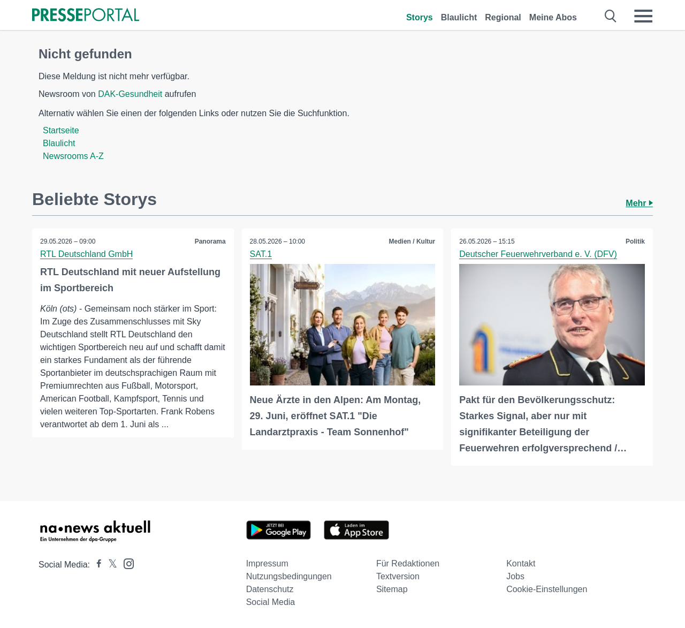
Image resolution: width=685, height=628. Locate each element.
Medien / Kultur (412, 241)
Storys (419, 17)
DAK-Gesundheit (130, 94)
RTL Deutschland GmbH (86, 254)
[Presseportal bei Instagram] (125, 563)
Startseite (61, 130)
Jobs (515, 576)
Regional (503, 17)
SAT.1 (261, 254)
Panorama (210, 241)
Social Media (270, 602)
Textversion (398, 576)
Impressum (267, 563)
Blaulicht (459, 17)
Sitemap (392, 589)
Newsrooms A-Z (73, 156)
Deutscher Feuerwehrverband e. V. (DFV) (538, 254)
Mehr (639, 203)
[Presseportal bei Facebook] (96, 564)
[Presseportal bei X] (109, 564)
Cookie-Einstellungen (546, 589)
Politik (635, 241)
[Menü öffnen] (643, 16)
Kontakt (520, 563)
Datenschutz (270, 589)
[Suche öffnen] (611, 16)
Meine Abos (553, 17)
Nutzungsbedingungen (289, 576)
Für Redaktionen (407, 563)
